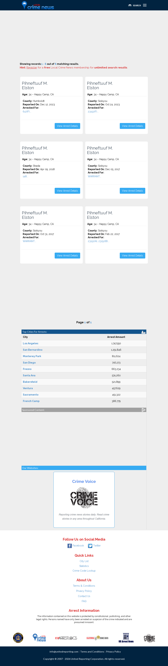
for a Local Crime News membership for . (77, 67)
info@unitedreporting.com (64, 651)
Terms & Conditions (84, 585)
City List (84, 561)
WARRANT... (94, 176)
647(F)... (27, 111)
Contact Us (84, 596)
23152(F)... (93, 111)
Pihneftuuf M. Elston (35, 85)
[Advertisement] (84, 36)
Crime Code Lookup (84, 570)
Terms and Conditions (92, 651)
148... (25, 176)
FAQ (84, 601)
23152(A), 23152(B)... (98, 241)
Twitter (94, 545)
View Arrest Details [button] (67, 126)
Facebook (76, 545)
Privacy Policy (84, 591)
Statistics (84, 566)
